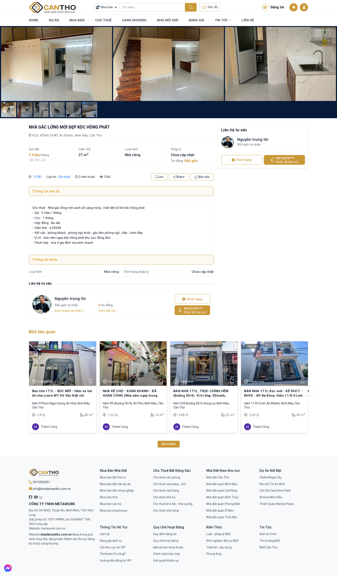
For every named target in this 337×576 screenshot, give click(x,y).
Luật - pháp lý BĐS (218, 534)
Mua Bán (77, 20)
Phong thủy (214, 554)
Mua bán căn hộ (110, 504)
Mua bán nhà (108, 497)
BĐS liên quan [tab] (42, 331)
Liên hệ (104, 534)
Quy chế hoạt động (165, 540)
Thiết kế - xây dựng (219, 547)
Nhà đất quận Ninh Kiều (221, 484)
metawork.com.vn (53, 528)
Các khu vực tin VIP (112, 547)
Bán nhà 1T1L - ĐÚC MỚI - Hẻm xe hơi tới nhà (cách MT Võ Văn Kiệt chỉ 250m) (62, 395)
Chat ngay (192, 299)
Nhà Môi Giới (167, 20)
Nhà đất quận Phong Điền (223, 504)
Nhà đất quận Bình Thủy (222, 497)
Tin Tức (223, 20)
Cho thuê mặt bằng (166, 490)
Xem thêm (169, 444)
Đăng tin (273, 7)
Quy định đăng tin (165, 534)
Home (33, 20)
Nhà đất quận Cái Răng (221, 490)
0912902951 (39, 482)
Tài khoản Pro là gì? (113, 554)
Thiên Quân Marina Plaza (277, 504)
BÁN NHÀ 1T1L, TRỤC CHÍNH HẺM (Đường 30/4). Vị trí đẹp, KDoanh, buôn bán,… (200, 395)
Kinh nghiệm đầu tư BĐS (222, 540)
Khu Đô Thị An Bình (272, 484)
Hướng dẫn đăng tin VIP (115, 560)
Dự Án (54, 20)
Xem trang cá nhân (69, 311)
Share (179, 177)
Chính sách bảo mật (166, 554)
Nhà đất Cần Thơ (217, 477)
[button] (308, 391)
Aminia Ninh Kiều (271, 497)
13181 (37, 177)
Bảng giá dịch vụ (111, 540)
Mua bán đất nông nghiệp (117, 490)
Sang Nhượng (134, 20)
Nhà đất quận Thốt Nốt (221, 517)
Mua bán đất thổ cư (113, 477)
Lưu (159, 177)
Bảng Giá (196, 20)
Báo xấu (201, 177)
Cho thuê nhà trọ (164, 497)
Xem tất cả (107, 311)
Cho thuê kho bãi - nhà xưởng (172, 504)
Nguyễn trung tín (70, 298)
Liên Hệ (248, 20)
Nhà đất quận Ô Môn (220, 510)
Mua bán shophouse (113, 510)
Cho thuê (64, 177)
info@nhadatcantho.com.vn (50, 489)
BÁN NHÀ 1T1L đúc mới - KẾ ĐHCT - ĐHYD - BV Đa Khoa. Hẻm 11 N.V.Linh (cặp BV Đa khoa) (273, 395)
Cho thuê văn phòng (166, 477)
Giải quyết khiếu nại (166, 560)
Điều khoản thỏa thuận (168, 547)
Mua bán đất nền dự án (115, 484)
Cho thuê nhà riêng (166, 510)
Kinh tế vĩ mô (268, 534)
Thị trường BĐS (270, 540)
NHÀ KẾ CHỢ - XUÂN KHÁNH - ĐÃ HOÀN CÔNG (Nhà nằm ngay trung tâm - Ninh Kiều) (130, 395)
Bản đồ (210, 7)
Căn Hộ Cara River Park (275, 490)
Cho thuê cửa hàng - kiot (169, 484)
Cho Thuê (103, 20)
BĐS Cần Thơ (268, 547)
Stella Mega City (271, 477)
